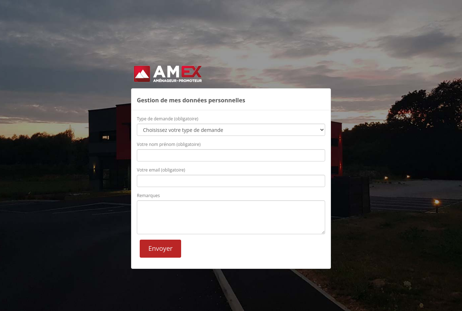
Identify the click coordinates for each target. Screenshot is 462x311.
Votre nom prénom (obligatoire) (169, 144)
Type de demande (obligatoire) (167, 119)
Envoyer (160, 248)
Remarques (148, 195)
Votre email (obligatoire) (161, 170)
